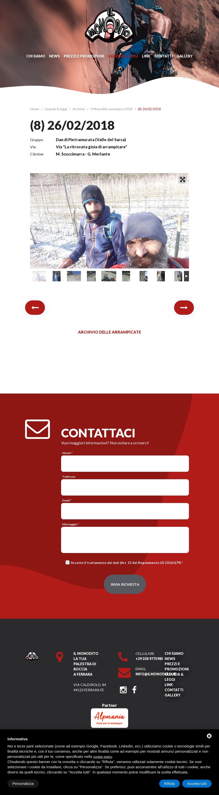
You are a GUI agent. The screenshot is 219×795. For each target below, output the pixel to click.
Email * (66, 500)
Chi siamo (35, 56)
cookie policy (102, 757)
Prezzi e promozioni (84, 56)
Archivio (79, 109)
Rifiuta (169, 783)
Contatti (163, 56)
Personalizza (23, 783)
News (54, 56)
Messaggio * (70, 524)
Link (146, 56)
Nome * (67, 453)
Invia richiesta (125, 584)
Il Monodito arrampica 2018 (111, 109)
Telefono (68, 476)
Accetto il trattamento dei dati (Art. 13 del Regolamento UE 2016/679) (126, 563)
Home (35, 109)
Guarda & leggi (123, 56)
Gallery (185, 56)
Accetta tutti (197, 783)
